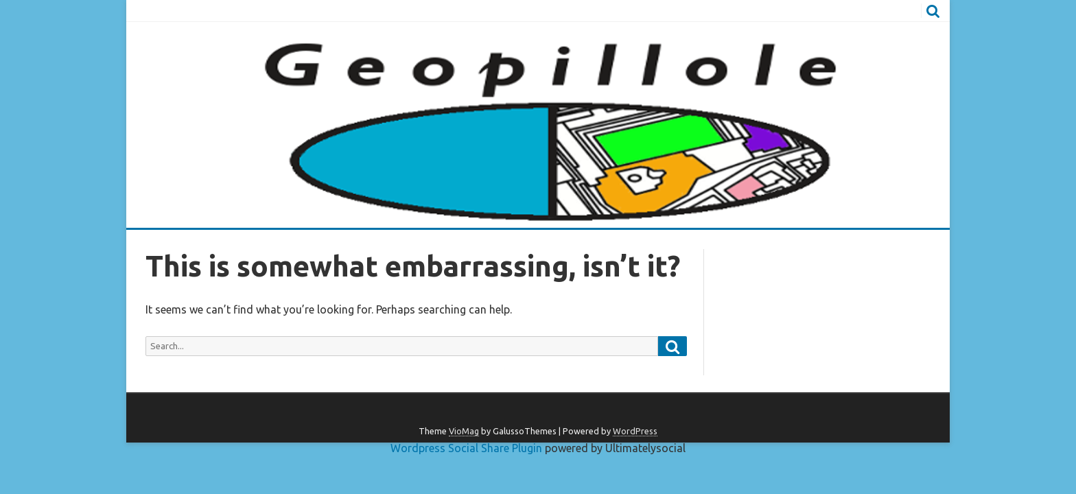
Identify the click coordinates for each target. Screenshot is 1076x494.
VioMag (464, 431)
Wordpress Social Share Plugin (467, 448)
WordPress (635, 431)
